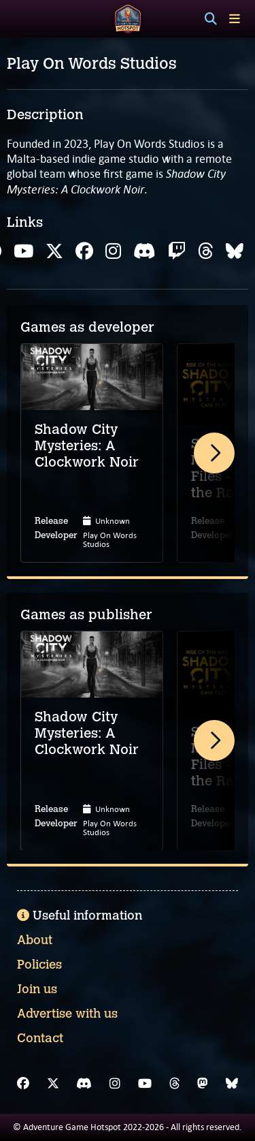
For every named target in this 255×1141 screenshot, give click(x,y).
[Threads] (174, 1083)
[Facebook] (23, 1083)
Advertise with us (67, 1013)
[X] (53, 1083)
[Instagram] (114, 1083)
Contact (40, 1038)
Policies (39, 964)
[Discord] (84, 1083)
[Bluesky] (232, 1083)
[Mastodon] (202, 1083)
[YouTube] (145, 1083)
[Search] (211, 19)
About (34, 940)
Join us (37, 989)
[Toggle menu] (234, 18)
